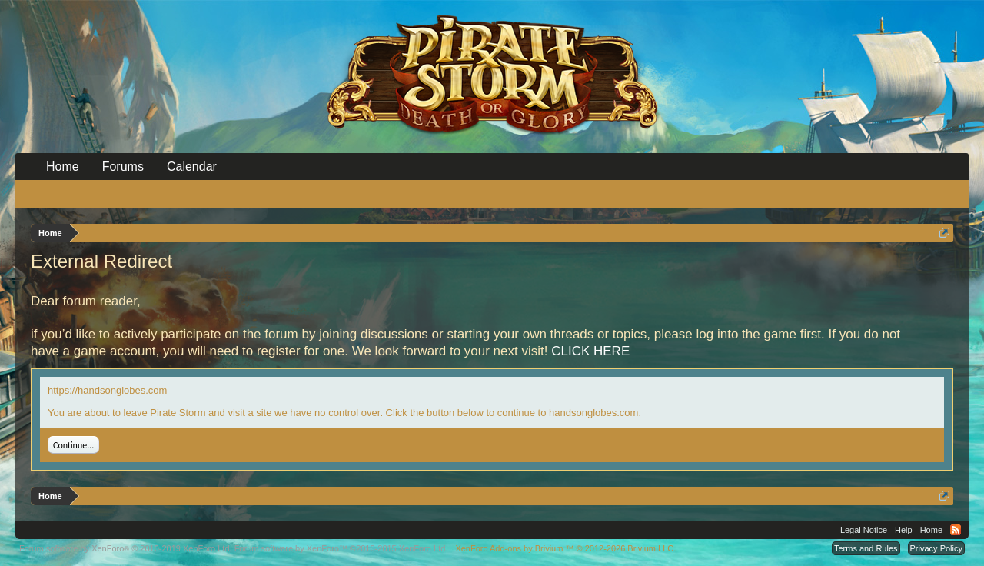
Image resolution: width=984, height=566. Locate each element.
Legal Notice (863, 529)
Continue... (73, 445)
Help (904, 529)
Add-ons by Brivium (565, 548)
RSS (955, 529)
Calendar (192, 166)
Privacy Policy (936, 548)
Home (62, 166)
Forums (123, 166)
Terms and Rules (866, 548)
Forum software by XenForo (125, 548)
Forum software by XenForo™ (341, 548)
